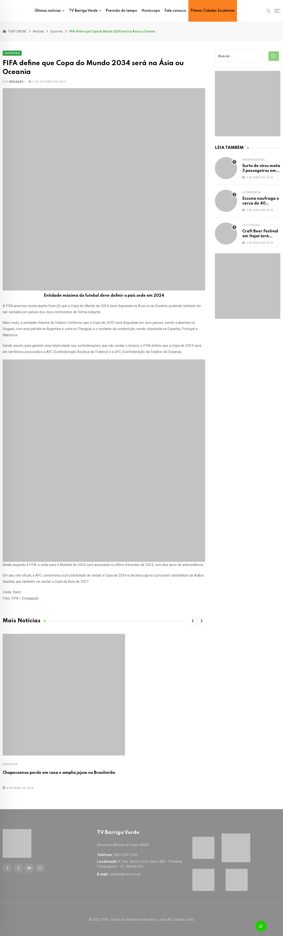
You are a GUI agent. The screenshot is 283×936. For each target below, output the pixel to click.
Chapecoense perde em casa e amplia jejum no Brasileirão (59, 773)
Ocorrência (251, 192)
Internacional (253, 159)
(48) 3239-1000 (125, 855)
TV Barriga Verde (83, 11)
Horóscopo (151, 11)
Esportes (10, 764)
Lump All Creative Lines (176, 919)
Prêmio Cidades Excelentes (213, 11)
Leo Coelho (251, 225)
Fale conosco (175, 11)
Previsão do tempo (121, 11)
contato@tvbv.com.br (125, 874)
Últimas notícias (48, 11)
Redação (17, 81)
